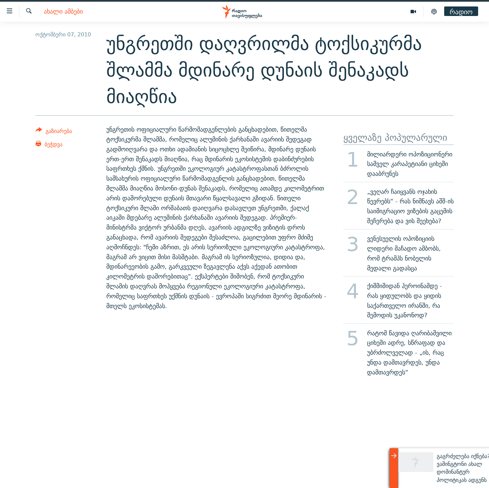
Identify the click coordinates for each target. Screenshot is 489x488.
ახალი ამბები (63, 12)
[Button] (54, 132)
